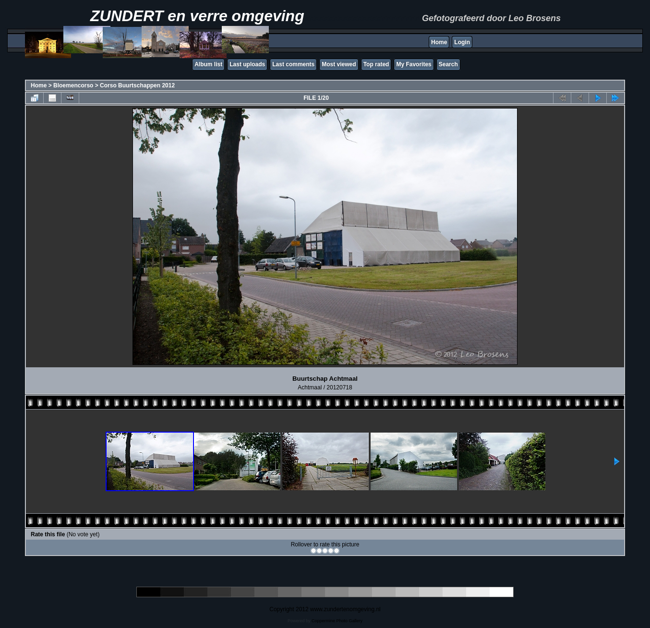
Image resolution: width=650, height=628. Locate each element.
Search (448, 64)
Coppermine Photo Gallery (337, 620)
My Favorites (413, 64)
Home (439, 42)
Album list (208, 64)
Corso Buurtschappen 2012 (137, 85)
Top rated (376, 64)
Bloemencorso (73, 85)
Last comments (293, 64)
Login (462, 42)
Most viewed (339, 64)
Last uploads (247, 64)
